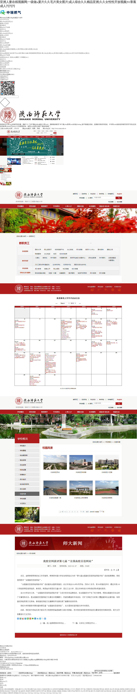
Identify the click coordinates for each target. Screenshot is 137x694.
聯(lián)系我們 (4, 31)
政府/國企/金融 (23, 53)
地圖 (1, 687)
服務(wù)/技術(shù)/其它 (67, 53)
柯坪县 (88, 691)
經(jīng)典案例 (4, 53)
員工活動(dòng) (15, 69)
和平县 (43, 691)
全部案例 (3, 648)
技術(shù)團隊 (14, 57)
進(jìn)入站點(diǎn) (6, 646)
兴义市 (83, 691)
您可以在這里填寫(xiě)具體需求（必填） (104, 671)
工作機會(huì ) (24, 57)
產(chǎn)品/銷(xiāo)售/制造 (50, 53)
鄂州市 (77, 691)
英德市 (28, 691)
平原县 (12, 691)
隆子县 (18, 691)
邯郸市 (33, 691)
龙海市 (107, 689)
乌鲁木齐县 (71, 691)
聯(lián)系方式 (4, 65)
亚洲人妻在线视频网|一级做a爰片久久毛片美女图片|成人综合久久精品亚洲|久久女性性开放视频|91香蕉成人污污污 (37, 689)
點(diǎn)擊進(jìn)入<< (17, 652)
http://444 (27, 693)
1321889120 (3, 663)
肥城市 (78, 689)
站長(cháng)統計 (76, 675)
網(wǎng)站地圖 (5, 45)
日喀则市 (89, 689)
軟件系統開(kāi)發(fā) (82, 53)
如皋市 (23, 691)
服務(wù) (3, 677)
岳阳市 (129, 691)
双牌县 (2, 691)
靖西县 (122, 689)
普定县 (108, 691)
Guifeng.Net (25, 675)
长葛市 (124, 691)
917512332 (11, 663)
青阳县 (49, 691)
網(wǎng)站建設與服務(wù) (9, 49)
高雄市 (98, 691)
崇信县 (117, 689)
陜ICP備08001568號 (37, 675)
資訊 (1, 683)
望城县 (16, 693)
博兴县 (101, 689)
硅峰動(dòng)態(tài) (6, 61)
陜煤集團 (32, 53)
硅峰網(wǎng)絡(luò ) (13, 675)
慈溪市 (127, 689)
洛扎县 (132, 689)
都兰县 (103, 691)
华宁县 (83, 689)
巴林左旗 (96, 689)
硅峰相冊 (3, 67)
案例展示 (3, 25)
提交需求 (3, 661)
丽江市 (93, 691)
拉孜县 (114, 691)
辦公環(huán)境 (5, 69)
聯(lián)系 (3, 685)
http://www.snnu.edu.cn (59, 128)
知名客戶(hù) (14, 53)
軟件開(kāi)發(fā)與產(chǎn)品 (28, 49)
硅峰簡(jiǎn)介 (4, 57)
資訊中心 (3, 29)
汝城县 (54, 691)
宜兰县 (21, 693)
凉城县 (4, 693)
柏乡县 (7, 691)
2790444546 (18, 663)
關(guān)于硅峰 (5, 27)
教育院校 (38, 53)
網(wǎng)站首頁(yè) (6, 21)
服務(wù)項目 (4, 23)
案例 (1, 679)
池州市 (38, 691)
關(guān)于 (3, 681)
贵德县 (64, 691)
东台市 (112, 689)
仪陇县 (59, 691)
